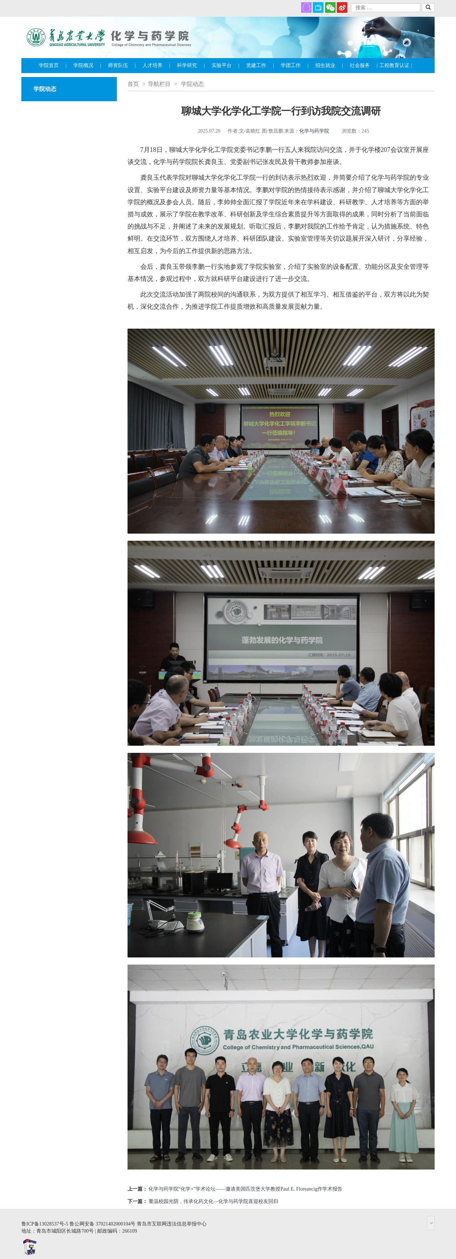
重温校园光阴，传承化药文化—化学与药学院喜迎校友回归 (213, 1201)
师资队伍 (122, 65)
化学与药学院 (314, 131)
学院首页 (53, 65)
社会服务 (364, 65)
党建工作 (260, 65)
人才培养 (156, 65)
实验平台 (225, 65)
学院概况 (87, 65)
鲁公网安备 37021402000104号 (102, 1224)
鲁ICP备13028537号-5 (44, 1224)
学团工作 (295, 65)
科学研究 (191, 65)
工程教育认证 (395, 65)
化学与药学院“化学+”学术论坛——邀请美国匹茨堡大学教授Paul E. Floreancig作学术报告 (245, 1189)
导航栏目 (159, 84)
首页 (133, 84)
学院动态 (192, 84)
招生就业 (329, 65)
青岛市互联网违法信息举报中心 (172, 1224)
